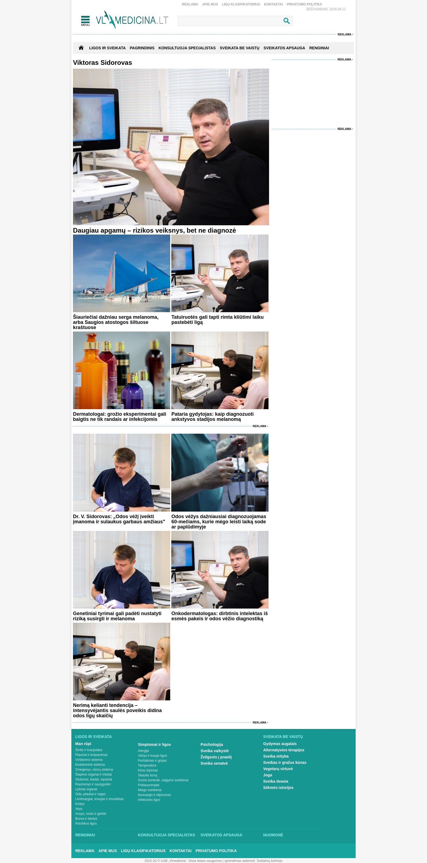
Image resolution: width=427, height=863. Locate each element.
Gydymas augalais (280, 744)
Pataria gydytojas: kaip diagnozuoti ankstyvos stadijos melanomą (212, 416)
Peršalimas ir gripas (152, 760)
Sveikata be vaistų (283, 736)
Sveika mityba (276, 756)
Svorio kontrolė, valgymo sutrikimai (163, 780)
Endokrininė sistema (90, 765)
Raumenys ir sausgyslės (93, 784)
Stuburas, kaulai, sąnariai (93, 779)
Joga (267, 775)
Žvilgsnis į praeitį (216, 757)
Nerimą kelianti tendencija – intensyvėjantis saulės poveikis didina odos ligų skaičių (117, 710)
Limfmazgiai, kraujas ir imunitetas (99, 799)
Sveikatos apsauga (221, 835)
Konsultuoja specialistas (166, 835)
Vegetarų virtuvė (278, 769)
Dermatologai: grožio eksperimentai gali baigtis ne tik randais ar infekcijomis (119, 416)
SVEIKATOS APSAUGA (284, 48)
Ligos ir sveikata (107, 48)
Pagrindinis (142, 48)
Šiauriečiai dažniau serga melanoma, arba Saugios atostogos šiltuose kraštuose (115, 322)
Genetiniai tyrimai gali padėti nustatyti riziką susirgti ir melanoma (117, 616)
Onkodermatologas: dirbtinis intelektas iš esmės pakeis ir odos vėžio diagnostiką (219, 616)
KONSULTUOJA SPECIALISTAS (187, 48)
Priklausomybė (149, 785)
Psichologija (212, 744)
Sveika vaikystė (215, 751)
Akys (79, 809)
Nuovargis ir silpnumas (154, 795)
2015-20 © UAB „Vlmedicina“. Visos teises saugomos (183, 861)
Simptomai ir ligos (154, 744)
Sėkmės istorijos (278, 787)
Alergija (143, 751)
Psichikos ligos (86, 823)
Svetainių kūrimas (270, 861)
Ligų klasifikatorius (241, 4)
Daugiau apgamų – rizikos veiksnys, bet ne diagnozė (154, 230)
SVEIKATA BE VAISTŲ (240, 48)
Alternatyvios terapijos (283, 750)
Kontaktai (273, 4)
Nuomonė (273, 835)
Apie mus (210, 4)
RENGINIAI (319, 48)
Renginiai (85, 835)
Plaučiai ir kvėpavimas (91, 755)
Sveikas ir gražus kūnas (285, 762)
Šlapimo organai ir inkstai (93, 774)
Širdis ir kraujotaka (88, 750)
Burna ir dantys (86, 819)
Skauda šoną (147, 775)
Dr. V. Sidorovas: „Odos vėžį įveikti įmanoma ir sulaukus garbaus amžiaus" (119, 519)
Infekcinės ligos (149, 800)
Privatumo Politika (304, 4)
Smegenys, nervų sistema (94, 769)
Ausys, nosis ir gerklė (90, 814)
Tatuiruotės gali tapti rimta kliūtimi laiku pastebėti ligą (217, 319)
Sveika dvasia (275, 781)
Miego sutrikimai (150, 790)
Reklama (190, 4)
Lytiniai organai (86, 789)
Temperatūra (147, 765)
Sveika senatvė (214, 763)
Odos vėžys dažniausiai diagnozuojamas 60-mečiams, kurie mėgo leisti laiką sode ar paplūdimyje (218, 522)
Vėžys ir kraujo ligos (152, 756)
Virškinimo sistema (89, 760)
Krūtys (80, 804)
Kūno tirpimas (148, 770)
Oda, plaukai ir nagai (90, 794)
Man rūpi (83, 744)
